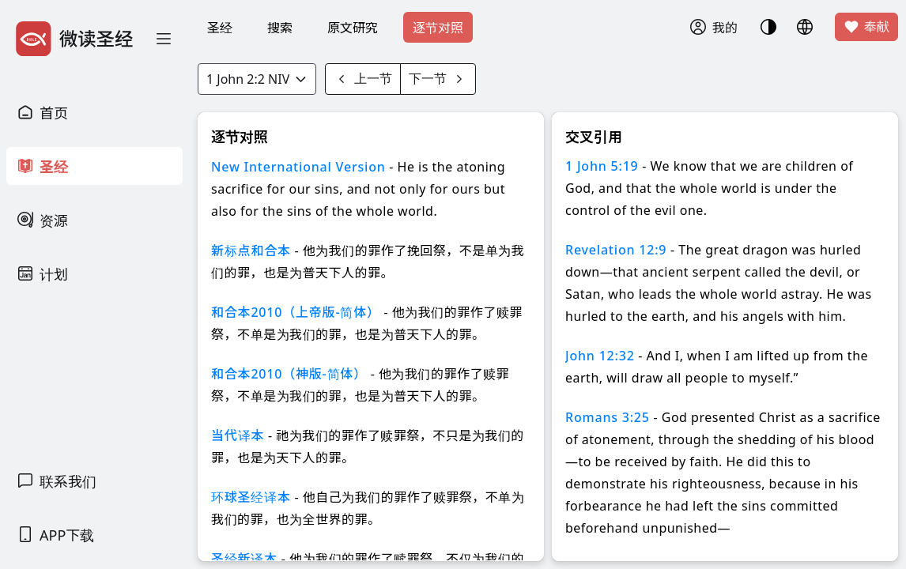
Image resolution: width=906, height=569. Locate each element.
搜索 (280, 27)
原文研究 (352, 27)
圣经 (219, 27)
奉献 (866, 27)
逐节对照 (438, 27)
